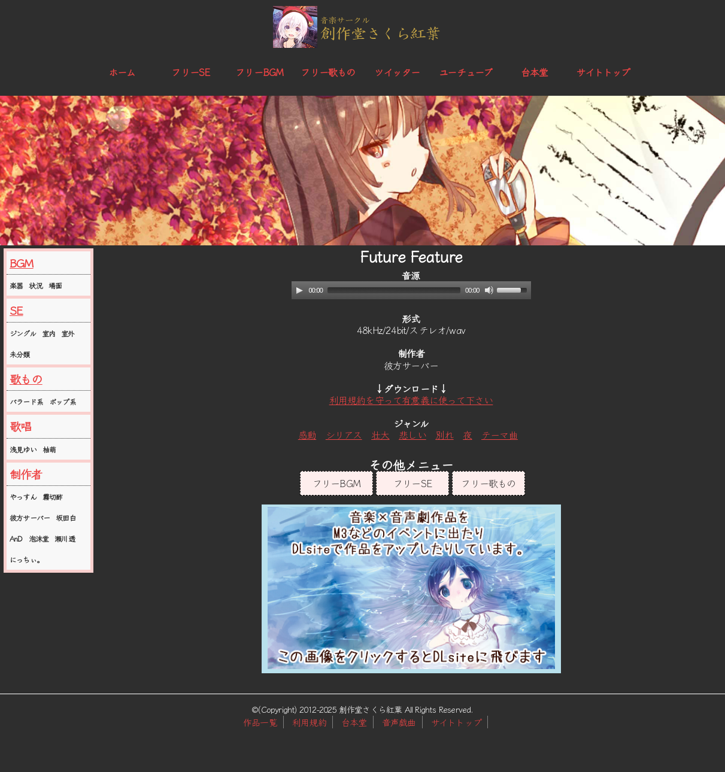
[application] (411, 290)
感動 (307, 434)
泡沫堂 (39, 538)
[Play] (299, 290)
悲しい (412, 434)
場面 (55, 285)
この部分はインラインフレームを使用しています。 (411, 588)
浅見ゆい (23, 449)
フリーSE (190, 72)
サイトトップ (603, 72)
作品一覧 (260, 722)
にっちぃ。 (26, 559)
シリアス (344, 434)
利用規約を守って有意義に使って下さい (411, 400)
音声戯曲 (399, 722)
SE (16, 310)
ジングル (23, 333)
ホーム (121, 72)
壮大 (380, 434)
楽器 (16, 285)
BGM (22, 262)
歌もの (26, 378)
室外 (67, 333)
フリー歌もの (328, 72)
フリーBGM (259, 72)
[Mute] (489, 290)
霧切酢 (53, 496)
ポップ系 (62, 401)
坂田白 (66, 517)
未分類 (20, 354)
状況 (35, 285)
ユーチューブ (465, 72)
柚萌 (49, 449)
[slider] (393, 290)
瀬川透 (64, 538)
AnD (16, 538)
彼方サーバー (30, 517)
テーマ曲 (499, 434)
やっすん (23, 496)
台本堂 (534, 72)
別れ (444, 434)
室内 (48, 333)
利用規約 (309, 722)
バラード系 (26, 401)
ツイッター (397, 72)
